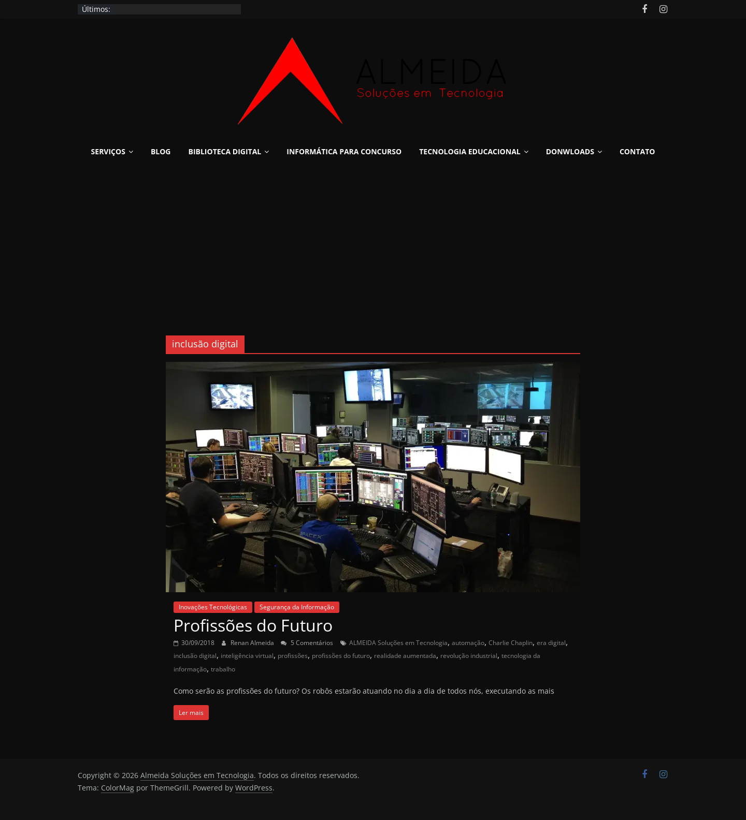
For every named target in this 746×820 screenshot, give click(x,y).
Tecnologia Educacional (470, 151)
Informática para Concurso (343, 151)
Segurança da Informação (297, 607)
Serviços (108, 151)
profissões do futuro (341, 655)
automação (468, 642)
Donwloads (570, 151)
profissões (293, 655)
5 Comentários (307, 642)
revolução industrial (468, 655)
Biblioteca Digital (225, 151)
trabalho (223, 669)
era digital (551, 642)
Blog (161, 151)
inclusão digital (195, 655)
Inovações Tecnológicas (213, 607)
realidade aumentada (405, 655)
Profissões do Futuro (253, 625)
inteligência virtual (247, 655)
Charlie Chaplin (511, 642)
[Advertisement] (373, 242)
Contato (637, 151)
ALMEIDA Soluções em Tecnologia (398, 642)
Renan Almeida (253, 642)
